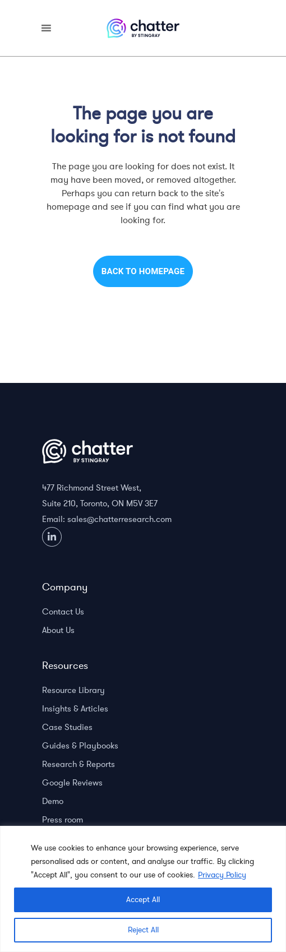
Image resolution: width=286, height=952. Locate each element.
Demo (52, 801)
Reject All (143, 930)
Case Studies (67, 727)
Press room (62, 819)
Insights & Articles (75, 708)
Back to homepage (143, 271)
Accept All (143, 899)
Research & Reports (78, 764)
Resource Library (73, 690)
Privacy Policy (222, 875)
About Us (58, 630)
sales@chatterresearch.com (119, 519)
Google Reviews (72, 782)
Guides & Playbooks (80, 745)
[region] (143, 889)
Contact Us (63, 611)
